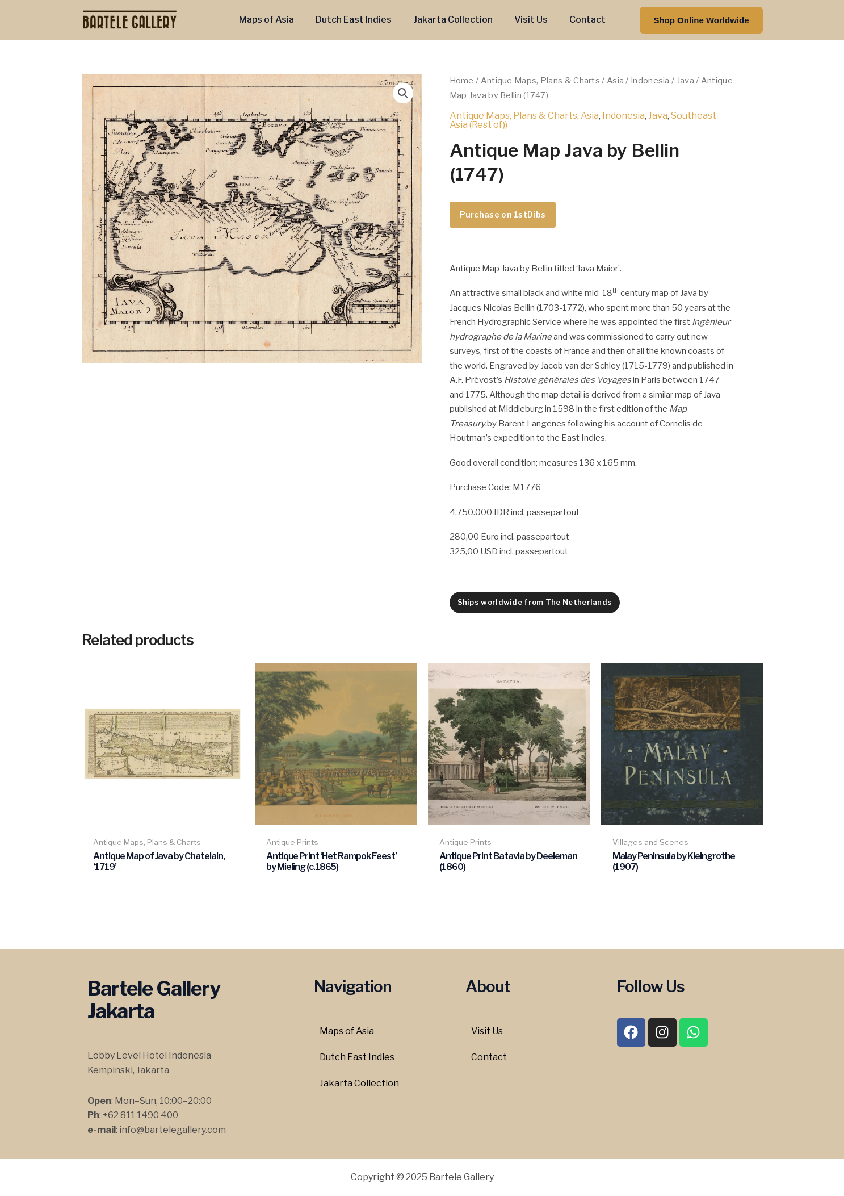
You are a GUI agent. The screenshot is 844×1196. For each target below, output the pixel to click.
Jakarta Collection (453, 19)
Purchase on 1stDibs (503, 214)
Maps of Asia (273, 19)
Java (685, 81)
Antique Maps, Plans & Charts (540, 81)
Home (462, 81)
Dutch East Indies (357, 19)
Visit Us (527, 19)
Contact (580, 19)
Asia (615, 81)
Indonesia (650, 81)
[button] (701, 20)
